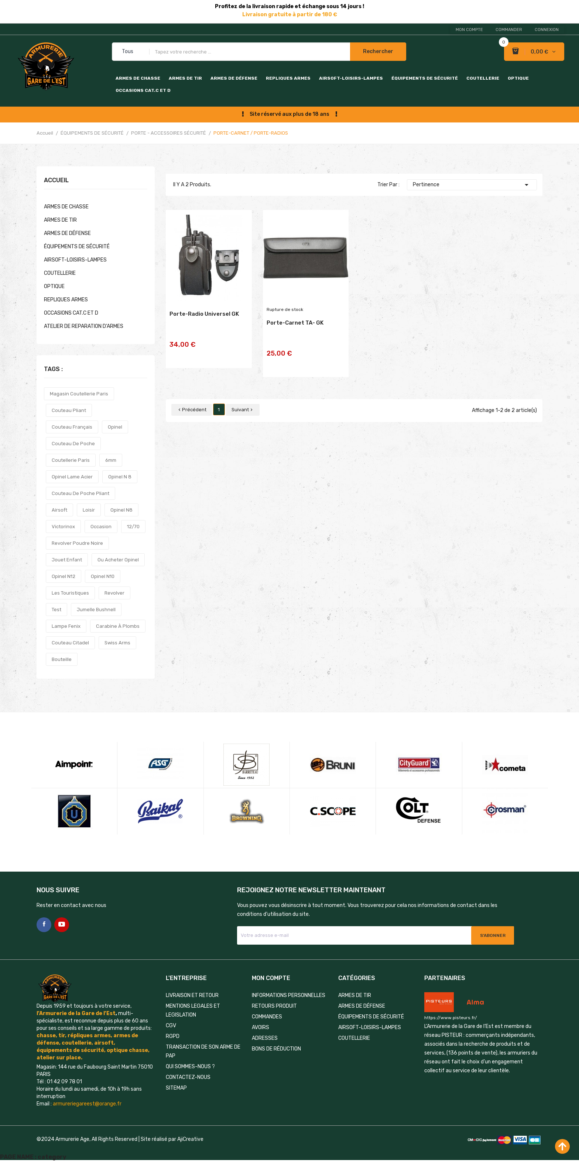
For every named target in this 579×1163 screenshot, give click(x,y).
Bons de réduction (276, 1049)
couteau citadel (70, 642)
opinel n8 (121, 510)
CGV (171, 1025)
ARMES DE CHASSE (138, 78)
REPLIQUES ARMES (288, 78)
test (56, 609)
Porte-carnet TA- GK (295, 331)
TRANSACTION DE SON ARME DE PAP (203, 1051)
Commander (509, 29)
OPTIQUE (518, 78)
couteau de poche (73, 443)
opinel (115, 427)
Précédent (191, 399)
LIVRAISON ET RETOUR (192, 995)
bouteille (62, 659)
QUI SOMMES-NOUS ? (190, 1066)
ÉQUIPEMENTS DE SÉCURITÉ (424, 78)
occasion (101, 526)
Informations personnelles (288, 995)
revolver (114, 593)
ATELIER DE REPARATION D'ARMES (83, 326)
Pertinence (472, 184)
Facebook (44, 924)
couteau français (72, 427)
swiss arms (117, 642)
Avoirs (260, 1027)
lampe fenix (66, 626)
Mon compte (469, 29)
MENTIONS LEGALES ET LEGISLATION (193, 1010)
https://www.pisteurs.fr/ (450, 1017)
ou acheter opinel (118, 560)
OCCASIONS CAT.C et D (143, 90)
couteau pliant (69, 410)
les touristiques (70, 593)
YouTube (61, 924)
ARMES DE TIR (185, 78)
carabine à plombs (118, 626)
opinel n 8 (119, 477)
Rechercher (378, 51)
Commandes (267, 1017)
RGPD (172, 1036)
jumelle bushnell (96, 609)
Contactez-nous (188, 1077)
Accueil (56, 180)
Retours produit (274, 1006)
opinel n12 (63, 576)
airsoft (59, 510)
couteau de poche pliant (80, 493)
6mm (110, 460)
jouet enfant (67, 560)
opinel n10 (102, 576)
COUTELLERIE (482, 78)
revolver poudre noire (77, 543)
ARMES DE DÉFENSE (233, 78)
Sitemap (176, 1088)
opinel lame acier (72, 477)
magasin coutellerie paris (79, 394)
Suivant (243, 399)
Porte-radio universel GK (204, 322)
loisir (89, 510)
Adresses (265, 1038)
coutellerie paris (71, 460)
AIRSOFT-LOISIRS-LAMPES (351, 78)
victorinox (63, 526)
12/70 (133, 526)
